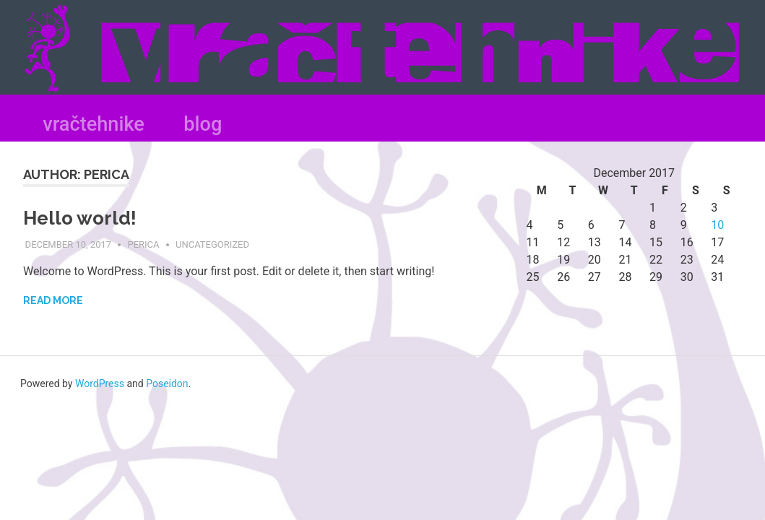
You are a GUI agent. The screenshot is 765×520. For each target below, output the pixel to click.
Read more (53, 300)
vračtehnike (93, 124)
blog (202, 124)
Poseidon (167, 383)
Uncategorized (212, 244)
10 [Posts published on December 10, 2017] (717, 225)
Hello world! (80, 218)
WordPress (99, 383)
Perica (143, 244)
